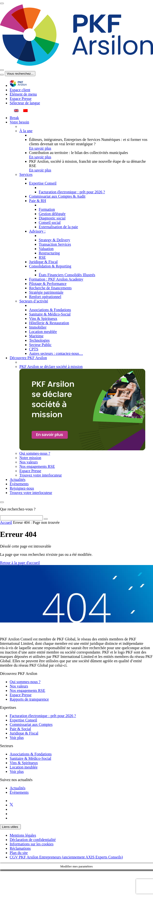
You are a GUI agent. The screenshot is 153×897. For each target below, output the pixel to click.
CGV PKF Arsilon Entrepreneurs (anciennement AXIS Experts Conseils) (66, 857)
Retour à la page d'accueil (20, 563)
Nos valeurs (19, 686)
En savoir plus (40, 148)
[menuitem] (16, 110)
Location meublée (24, 767)
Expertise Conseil (23, 720)
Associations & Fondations (31, 754)
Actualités (17, 788)
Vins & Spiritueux (24, 763)
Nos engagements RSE (27, 690)
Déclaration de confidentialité (33, 840)
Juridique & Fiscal (24, 733)
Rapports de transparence (29, 699)
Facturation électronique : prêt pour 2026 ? (43, 716)
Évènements (19, 792)
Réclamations (20, 848)
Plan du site (19, 853)
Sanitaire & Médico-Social (30, 758)
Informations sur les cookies (32, 844)
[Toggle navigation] (2, 3)
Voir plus (17, 737)
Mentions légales (23, 835)
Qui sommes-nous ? (25, 682)
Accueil (6, 522)
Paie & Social (20, 729)
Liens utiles (10, 827)
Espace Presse (20, 695)
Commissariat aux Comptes (31, 724)
